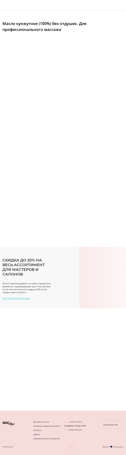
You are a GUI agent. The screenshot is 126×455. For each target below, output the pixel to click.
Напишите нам (110, 424)
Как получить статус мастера (16, 298)
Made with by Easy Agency (113, 447)
